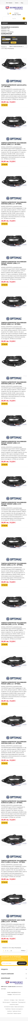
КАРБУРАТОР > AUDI (5, 28)
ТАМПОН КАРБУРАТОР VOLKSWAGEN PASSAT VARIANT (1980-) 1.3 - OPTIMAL (13, 263)
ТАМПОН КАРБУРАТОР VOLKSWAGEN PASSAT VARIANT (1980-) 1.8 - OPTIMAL (13, 443)
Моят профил (9, 2)
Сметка (16, 2)
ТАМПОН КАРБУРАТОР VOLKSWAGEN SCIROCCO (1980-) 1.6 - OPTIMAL (13, 801)
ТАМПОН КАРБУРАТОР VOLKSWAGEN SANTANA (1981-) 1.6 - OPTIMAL (13, 742)
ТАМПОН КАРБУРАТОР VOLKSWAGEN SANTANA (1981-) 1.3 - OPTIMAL (13, 203)
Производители (21, 1002)
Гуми (16, 1000)
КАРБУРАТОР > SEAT (5, 30)
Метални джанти (6, 1002)
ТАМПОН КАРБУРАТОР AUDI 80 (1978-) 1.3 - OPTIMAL (14, 85)
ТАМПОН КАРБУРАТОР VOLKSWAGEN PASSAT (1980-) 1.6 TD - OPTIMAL (13, 564)
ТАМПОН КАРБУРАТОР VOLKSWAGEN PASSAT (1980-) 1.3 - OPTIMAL (13, 143)
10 (11, 950)
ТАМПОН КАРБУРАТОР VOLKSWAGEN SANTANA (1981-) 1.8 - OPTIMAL (13, 382)
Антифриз (12, 1000)
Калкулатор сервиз (14, 1004)
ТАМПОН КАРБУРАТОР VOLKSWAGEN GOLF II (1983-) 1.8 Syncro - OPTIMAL (13, 861)
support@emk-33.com (16, 992)
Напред (23, 950)
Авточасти (6, 1000)
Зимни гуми (21, 1000)
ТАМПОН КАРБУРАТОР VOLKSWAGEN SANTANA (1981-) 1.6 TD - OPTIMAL (13, 623)
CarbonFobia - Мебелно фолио (14, 1013)
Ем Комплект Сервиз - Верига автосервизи (14, 1006)
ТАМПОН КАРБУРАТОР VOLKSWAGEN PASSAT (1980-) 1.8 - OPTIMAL (13, 323)
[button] (14, 13)
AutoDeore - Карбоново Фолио (14, 1011)
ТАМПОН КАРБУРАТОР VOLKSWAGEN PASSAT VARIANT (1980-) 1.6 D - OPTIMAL (13, 504)
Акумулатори (14, 1002)
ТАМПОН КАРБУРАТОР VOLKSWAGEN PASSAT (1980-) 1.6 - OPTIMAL (13, 683)
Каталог (5, 23)
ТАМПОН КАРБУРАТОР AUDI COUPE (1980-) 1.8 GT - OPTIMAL (13, 920)
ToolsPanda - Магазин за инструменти (14, 1008)
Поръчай (5, 105)
